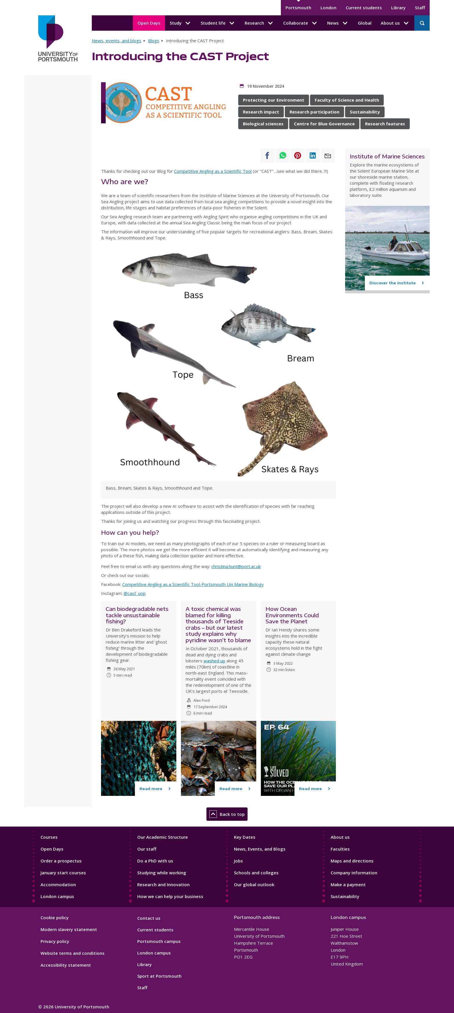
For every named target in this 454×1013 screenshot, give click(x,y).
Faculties (340, 849)
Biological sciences (263, 124)
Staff (420, 7)
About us (340, 837)
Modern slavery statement (69, 929)
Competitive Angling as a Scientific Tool (213, 171)
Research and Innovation (163, 884)
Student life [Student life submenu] (218, 23)
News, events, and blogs (116, 40)
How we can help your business (170, 896)
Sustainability (365, 112)
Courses (49, 837)
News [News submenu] (338, 23)
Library (398, 7)
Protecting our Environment (273, 100)
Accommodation (58, 884)
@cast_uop (135, 593)
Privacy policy (55, 941)
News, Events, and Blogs (259, 849)
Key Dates (244, 837)
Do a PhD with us (155, 861)
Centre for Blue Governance (324, 124)
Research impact (261, 112)
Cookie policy (55, 917)
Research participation (314, 112)
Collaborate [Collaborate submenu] (300, 23)
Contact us (148, 918)
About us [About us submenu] (395, 23)
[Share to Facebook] (267, 155)
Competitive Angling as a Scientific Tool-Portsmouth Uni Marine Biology (193, 584)
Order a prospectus (61, 861)
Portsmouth (298, 7)
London (328, 7)
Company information (354, 872)
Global (364, 23)
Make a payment (348, 884)
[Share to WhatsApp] (283, 155)
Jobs (238, 861)
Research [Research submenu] (259, 23)
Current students (364, 7)
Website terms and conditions (73, 953)
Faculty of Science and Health (347, 100)
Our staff (146, 849)
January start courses (63, 872)
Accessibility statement (66, 965)
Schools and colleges (256, 872)
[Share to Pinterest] (298, 155)
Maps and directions (352, 861)
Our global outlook (254, 884)
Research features (385, 124)
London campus (57, 896)
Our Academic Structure (162, 837)
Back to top (227, 814)
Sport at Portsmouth (159, 976)
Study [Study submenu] (180, 23)
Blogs (153, 40)
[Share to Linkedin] (313, 155)
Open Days (149, 23)
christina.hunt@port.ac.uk (236, 566)
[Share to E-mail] (328, 155)
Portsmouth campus (159, 941)
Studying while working (161, 872)
